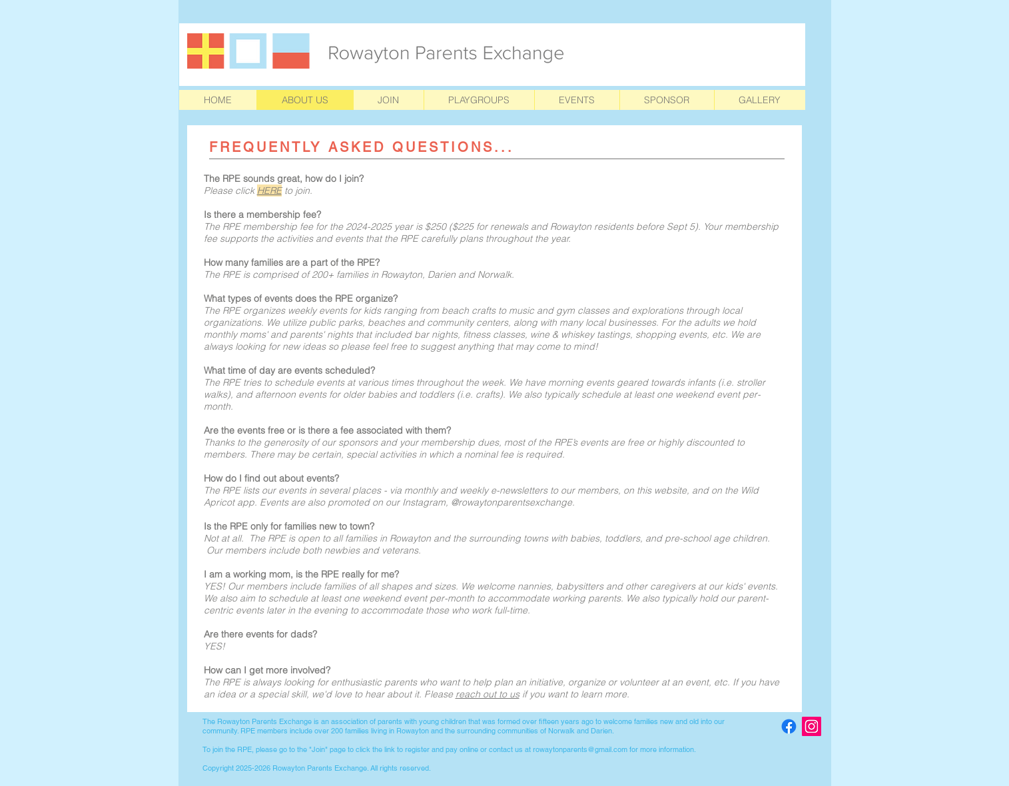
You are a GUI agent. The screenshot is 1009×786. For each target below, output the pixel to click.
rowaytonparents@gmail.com (580, 749)
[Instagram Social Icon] (811, 726)
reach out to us (487, 694)
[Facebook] (789, 726)
